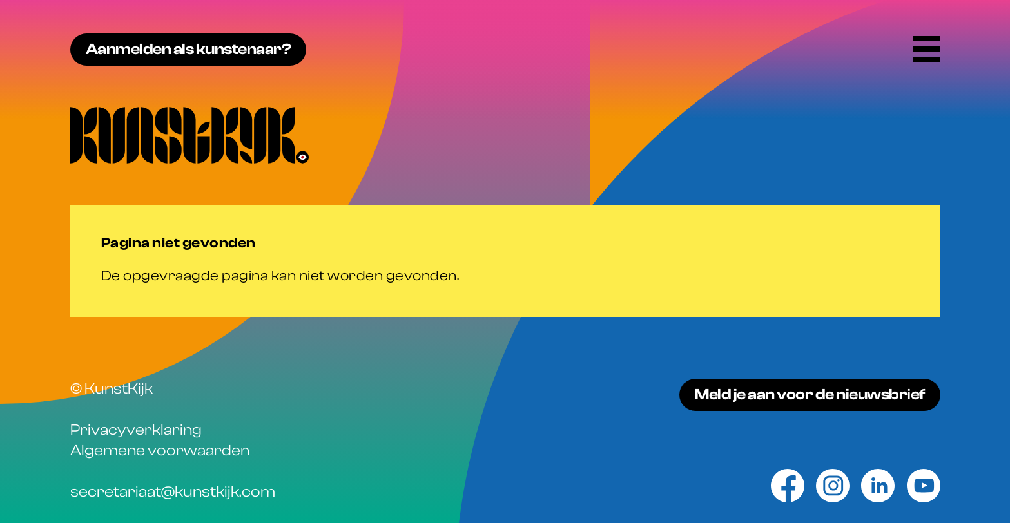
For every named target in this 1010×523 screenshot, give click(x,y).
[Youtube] (923, 485)
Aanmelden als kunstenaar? (188, 49)
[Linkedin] (878, 485)
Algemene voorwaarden (159, 450)
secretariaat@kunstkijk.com (172, 491)
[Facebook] (787, 485)
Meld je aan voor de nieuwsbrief (810, 394)
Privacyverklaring (136, 430)
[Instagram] (833, 485)
